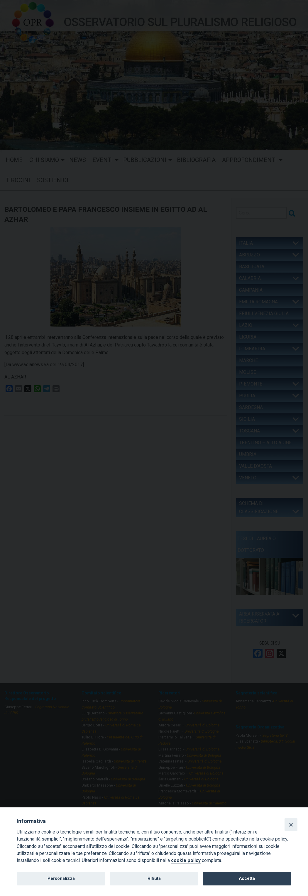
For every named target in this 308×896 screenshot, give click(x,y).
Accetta (247, 878)
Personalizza (61, 878)
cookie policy (186, 860)
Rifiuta (154, 878)
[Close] (291, 824)
